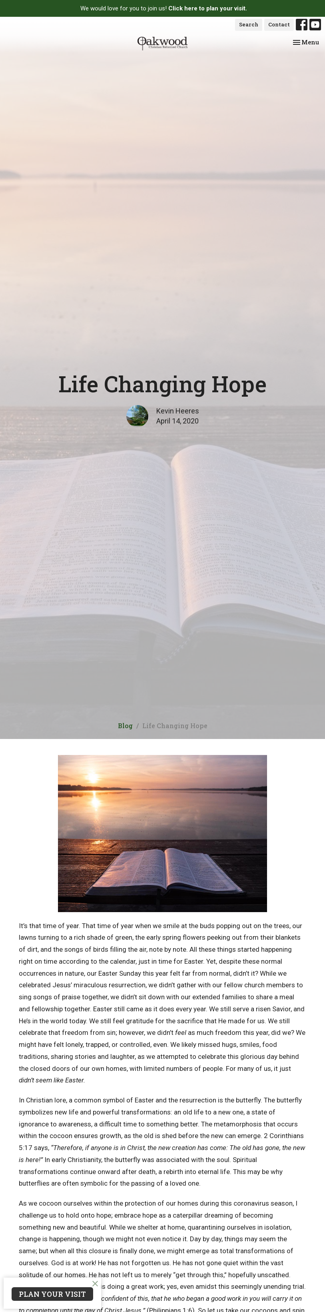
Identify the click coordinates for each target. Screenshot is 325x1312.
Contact (279, 24)
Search (248, 24)
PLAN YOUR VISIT (52, 1294)
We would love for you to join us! (163, 8)
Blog (125, 725)
